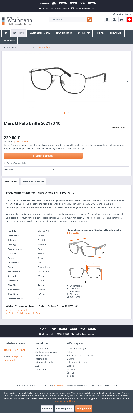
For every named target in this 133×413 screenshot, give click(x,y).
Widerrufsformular (44, 362)
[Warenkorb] (121, 19)
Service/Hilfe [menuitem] (121, 14)
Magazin (71, 369)
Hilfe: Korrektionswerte (78, 362)
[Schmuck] (84, 33)
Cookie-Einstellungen (77, 348)
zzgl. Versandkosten (21, 141)
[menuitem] (70, 19)
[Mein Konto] (114, 19)
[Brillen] (19, 33)
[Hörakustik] (64, 33)
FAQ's (69, 352)
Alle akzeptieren (64, 408)
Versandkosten (60, 385)
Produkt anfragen (43, 155)
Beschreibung (10, 181)
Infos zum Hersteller (33, 181)
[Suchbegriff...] (70, 19)
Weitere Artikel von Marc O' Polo (23, 313)
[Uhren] (100, 33)
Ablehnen (47, 408)
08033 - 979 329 (14, 350)
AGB (37, 365)
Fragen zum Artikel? (17, 310)
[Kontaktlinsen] (40, 33)
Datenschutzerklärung (66, 401)
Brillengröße (73, 233)
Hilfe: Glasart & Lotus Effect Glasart (80, 357)
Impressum (40, 369)
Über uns (71, 372)
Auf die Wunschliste (15, 163)
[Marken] (9, 40)
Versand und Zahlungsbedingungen (46, 350)
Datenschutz (41, 358)
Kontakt (70, 376)
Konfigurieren (84, 408)
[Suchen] (89, 19)
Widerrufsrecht (42, 355)
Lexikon (70, 365)
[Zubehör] (116, 33)
